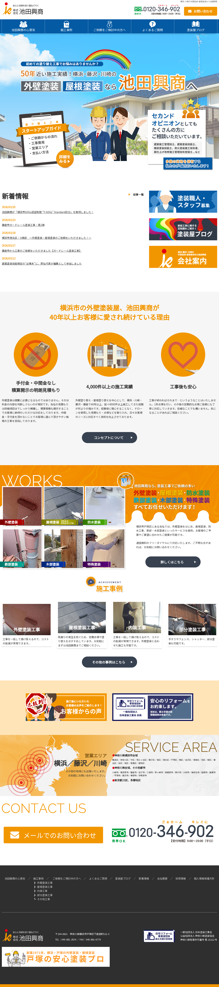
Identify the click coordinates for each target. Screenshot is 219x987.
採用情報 (181, 878)
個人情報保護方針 (204, 878)
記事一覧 (138, 194)
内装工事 (42, 891)
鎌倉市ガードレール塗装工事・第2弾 (23, 225)
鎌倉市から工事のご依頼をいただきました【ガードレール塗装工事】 (42, 250)
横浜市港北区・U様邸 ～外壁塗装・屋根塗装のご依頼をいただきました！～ (46, 238)
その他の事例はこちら (108, 662)
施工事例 (38, 878)
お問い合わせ (203, 11)
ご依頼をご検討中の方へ (67, 878)
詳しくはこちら (172, 562)
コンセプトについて (108, 437)
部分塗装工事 (45, 895)
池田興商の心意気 (15, 878)
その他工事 (43, 899)
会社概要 (162, 878)
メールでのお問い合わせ (59, 835)
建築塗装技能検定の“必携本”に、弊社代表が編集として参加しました (42, 263)
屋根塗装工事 (45, 887)
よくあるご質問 (98, 878)
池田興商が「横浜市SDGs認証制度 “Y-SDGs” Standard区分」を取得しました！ (48, 212)
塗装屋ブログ (123, 878)
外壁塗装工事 (45, 883)
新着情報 (144, 878)
